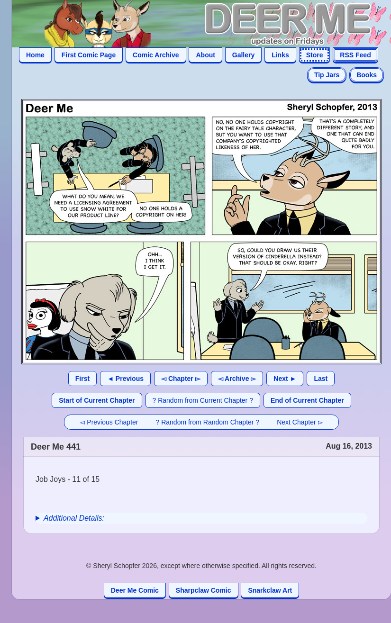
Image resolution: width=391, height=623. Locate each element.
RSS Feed (355, 55)
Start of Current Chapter (97, 400)
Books (366, 75)
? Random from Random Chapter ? (208, 422)
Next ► (284, 378)
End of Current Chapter (307, 400)
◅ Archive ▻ (237, 378)
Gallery (243, 55)
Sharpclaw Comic (203, 590)
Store (314, 55)
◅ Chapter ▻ (180, 378)
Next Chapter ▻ (300, 422)
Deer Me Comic (135, 590)
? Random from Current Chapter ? (203, 400)
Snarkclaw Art (270, 590)
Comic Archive (156, 55)
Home (35, 55)
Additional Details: (74, 518)
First (82, 378)
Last (320, 378)
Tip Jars (326, 75)
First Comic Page (89, 55)
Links (280, 55)
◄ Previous (125, 378)
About (205, 55)
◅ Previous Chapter (109, 422)
